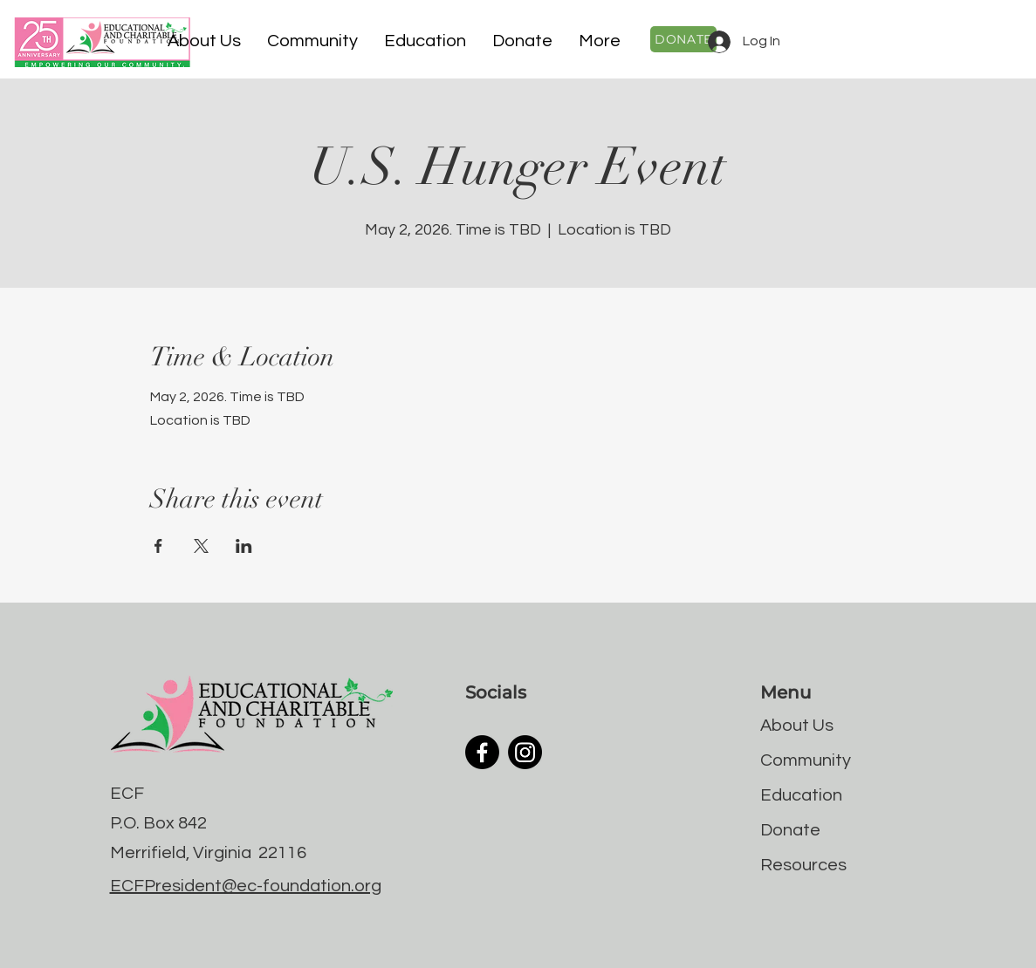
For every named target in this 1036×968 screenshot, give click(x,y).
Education (801, 795)
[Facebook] (482, 752)
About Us (797, 725)
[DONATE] (683, 39)
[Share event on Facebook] (158, 546)
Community (805, 760)
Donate (790, 830)
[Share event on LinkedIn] (244, 546)
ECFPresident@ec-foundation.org (245, 886)
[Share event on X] (201, 546)
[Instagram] (525, 752)
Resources (803, 865)
